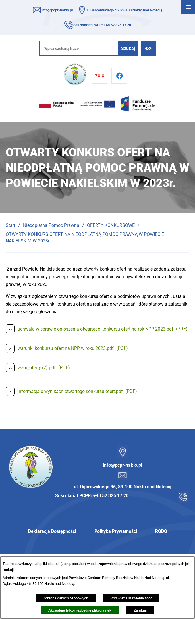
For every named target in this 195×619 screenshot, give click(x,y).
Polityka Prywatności (115, 531)
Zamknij (140, 610)
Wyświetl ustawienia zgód (131, 598)
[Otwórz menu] (188, 7)
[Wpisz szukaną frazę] (78, 48)
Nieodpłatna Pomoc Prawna (51, 225)
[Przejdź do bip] (99, 75)
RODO (161, 531)
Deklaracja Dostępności (52, 531)
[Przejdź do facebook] (119, 75)
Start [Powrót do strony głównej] (10, 225)
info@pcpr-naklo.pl (57, 10)
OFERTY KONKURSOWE (111, 225)
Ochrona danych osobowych (65, 598)
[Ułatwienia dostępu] (148, 48)
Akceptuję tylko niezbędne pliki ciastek (79, 610)
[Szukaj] (128, 48)
